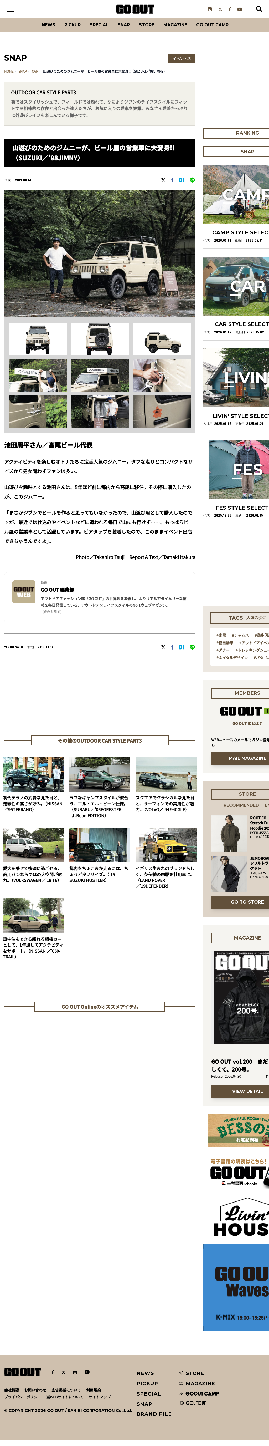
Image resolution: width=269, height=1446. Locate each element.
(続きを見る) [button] (51, 617)
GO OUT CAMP (224, 30)
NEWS (145, 1379)
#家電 (221, 640)
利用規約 (93, 1395)
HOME (8, 76)
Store (148, 30)
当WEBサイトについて (64, 1402)
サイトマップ (100, 1402)
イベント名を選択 (182, 64)
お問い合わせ (35, 1395)
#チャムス (240, 640)
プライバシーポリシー (22, 1402)
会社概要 (11, 1395)
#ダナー (223, 655)
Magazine (181, 30)
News (36, 30)
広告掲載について (66, 1395)
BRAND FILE (154, 1420)
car (35, 76)
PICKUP (64, 30)
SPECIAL (94, 30)
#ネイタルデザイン (232, 663)
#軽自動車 (224, 648)
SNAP (122, 30)
